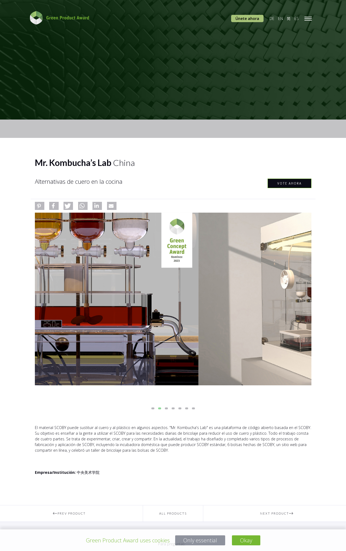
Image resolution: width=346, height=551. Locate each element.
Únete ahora (247, 18)
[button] (39, 206)
